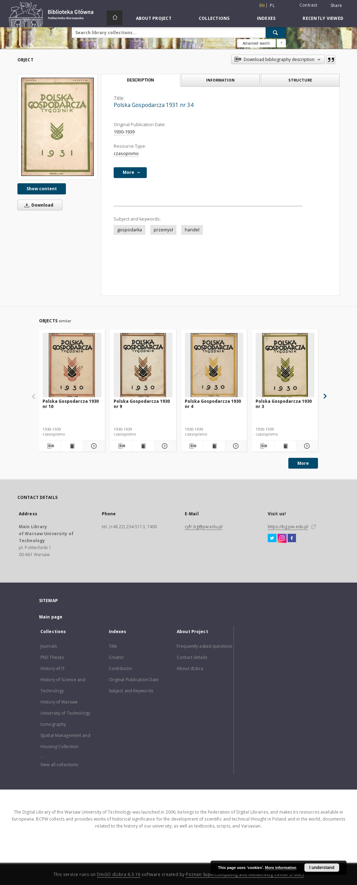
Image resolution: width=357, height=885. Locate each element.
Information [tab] (220, 80)
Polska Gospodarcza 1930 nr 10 (71, 403)
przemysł (163, 230)
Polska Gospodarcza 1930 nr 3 (284, 403)
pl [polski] (272, 5)
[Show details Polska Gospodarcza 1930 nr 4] (235, 446)
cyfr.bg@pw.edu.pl (203, 527)
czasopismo (126, 153)
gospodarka (129, 230)
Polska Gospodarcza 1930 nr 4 (213, 403)
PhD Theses (52, 657)
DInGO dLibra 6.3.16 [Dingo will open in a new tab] (118, 874)
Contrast (308, 5)
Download (37, 205)
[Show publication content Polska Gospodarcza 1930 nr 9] (143, 446)
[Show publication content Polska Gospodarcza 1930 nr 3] (285, 446)
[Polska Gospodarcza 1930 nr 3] (285, 365)
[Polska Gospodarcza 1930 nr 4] (214, 365)
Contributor (120, 668)
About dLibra (190, 668)
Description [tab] (140, 80)
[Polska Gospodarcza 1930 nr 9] (143, 365)
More (303, 463)
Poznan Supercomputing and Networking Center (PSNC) (245, 874)
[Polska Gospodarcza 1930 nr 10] (72, 365)
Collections (214, 18)
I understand (321, 867)
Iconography (53, 724)
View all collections (59, 765)
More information (280, 867)
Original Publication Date (134, 680)
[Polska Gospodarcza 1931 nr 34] (57, 127)
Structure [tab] (300, 80)
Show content (41, 189)
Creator (116, 657)
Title (113, 646)
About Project (154, 18)
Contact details (192, 657)
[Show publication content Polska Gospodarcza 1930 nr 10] (72, 446)
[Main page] (114, 17)
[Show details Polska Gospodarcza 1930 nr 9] (164, 446)
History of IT (52, 668)
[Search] (276, 32)
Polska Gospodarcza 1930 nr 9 (142, 403)
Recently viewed (323, 18)
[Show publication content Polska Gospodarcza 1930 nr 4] (214, 446)
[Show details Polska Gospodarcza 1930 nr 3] (306, 446)
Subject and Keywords (131, 691)
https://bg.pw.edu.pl (288, 527)
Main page (50, 617)
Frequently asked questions (204, 646)
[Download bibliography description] (50, 446)
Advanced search (256, 43)
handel (192, 230)
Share (336, 5)
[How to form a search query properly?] (281, 43)
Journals (48, 646)
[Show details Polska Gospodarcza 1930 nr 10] (93, 446)
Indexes (266, 18)
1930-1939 (124, 132)
